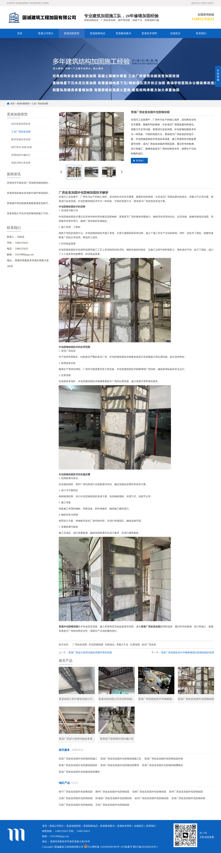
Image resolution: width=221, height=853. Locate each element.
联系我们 (201, 33)
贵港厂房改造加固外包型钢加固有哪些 (79, 772)
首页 (19, 33)
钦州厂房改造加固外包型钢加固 (152, 798)
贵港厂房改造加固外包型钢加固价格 (163, 759)
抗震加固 (135, 644)
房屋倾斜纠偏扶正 (21, 155)
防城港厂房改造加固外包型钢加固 (113, 798)
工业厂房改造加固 (40, 103)
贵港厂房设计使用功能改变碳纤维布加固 (90, 652)
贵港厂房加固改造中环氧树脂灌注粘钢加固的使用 (187, 652)
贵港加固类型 (71, 33)
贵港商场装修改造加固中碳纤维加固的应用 (29, 193)
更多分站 (195, 3)
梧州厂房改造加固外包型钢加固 (186, 792)
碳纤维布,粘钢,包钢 (21, 147)
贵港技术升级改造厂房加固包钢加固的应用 (29, 183)
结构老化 (110, 644)
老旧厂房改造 (149, 644)
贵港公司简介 (46, 33)
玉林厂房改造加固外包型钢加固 (76, 805)
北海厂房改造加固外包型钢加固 (76, 798)
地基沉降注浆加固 (21, 162)
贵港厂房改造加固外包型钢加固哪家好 (162, 765)
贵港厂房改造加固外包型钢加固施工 (78, 759)
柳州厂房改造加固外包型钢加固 (112, 792)
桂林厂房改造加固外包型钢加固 (149, 792)
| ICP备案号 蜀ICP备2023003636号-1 (139, 847)
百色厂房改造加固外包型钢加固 (112, 805)
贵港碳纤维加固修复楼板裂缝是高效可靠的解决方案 (29, 203)
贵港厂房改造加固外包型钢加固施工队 (120, 759)
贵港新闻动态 (97, 33)
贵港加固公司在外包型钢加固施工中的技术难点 (29, 213)
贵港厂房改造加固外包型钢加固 (188, 798)
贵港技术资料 (149, 33)
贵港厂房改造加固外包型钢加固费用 (119, 765)
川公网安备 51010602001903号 (102, 847)
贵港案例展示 (123, 33)
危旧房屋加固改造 (21, 124)
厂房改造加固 (80, 644)
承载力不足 (122, 644)
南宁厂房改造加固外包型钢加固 (76, 792)
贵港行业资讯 (207, 3)
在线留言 (175, 33)
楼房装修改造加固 (21, 139)
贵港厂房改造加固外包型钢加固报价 (78, 765)
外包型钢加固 (96, 644)
